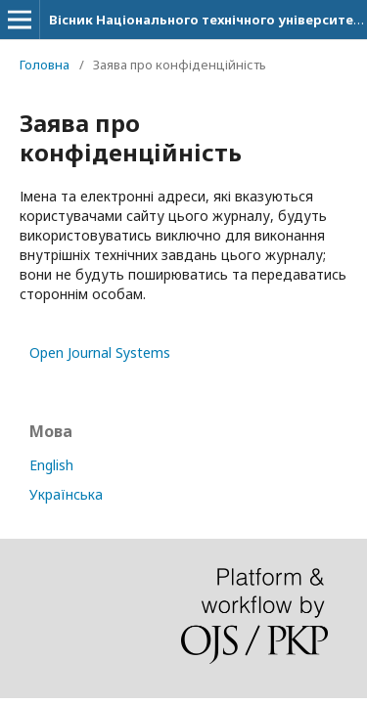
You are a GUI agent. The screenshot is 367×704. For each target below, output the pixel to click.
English (51, 465)
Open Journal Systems (99, 352)
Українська (66, 494)
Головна (44, 64)
